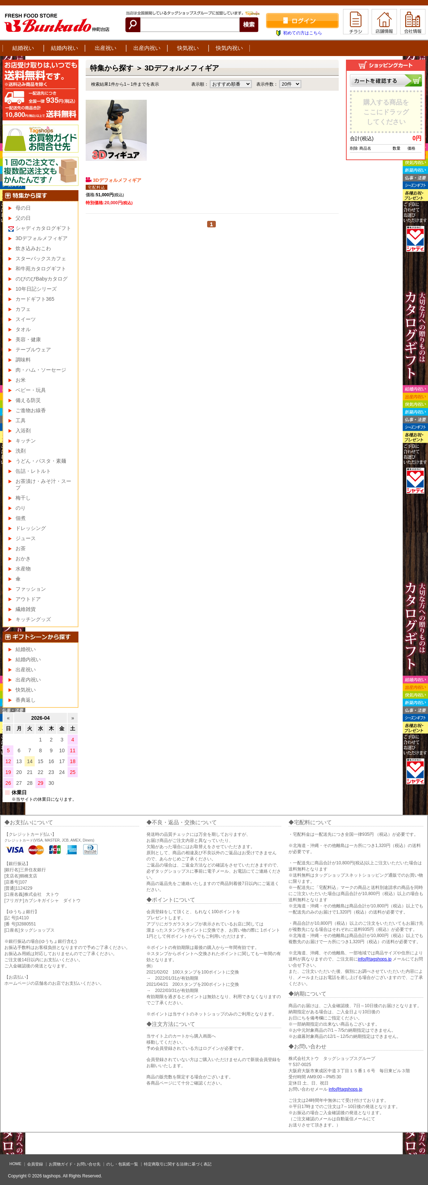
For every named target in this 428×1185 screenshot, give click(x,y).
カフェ (23, 309)
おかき (23, 558)
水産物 (23, 569)
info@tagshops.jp (374, 959)
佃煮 (21, 518)
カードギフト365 (35, 299)
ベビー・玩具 (31, 390)
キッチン (26, 441)
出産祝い (105, 48)
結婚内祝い (64, 48)
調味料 (23, 360)
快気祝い (188, 48)
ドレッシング (31, 528)
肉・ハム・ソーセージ (41, 370)
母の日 (23, 208)
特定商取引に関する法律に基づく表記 (177, 1164)
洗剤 (21, 451)
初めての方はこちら (302, 32)
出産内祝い (146, 48)
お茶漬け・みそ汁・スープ (43, 484)
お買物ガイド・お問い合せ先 (74, 1164)
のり (21, 508)
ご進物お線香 (31, 410)
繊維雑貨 (26, 609)
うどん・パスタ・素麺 (41, 461)
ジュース (26, 538)
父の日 (23, 218)
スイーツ (26, 319)
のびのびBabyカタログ (42, 279)
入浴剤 (23, 430)
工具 (21, 420)
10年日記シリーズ (36, 289)
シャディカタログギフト (43, 228)
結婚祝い (23, 48)
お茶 (21, 548)
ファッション (31, 589)
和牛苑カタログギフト (41, 268)
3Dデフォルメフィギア (113, 180)
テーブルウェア (33, 349)
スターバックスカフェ (41, 258)
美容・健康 (28, 339)
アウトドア (28, 599)
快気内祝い (229, 48)
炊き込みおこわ (33, 248)
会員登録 (35, 1164)
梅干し (23, 498)
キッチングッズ (33, 619)
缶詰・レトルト (33, 471)
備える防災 (28, 400)
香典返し (26, 700)
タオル (23, 329)
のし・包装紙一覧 (122, 1164)
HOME (15, 1164)
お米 (21, 380)
